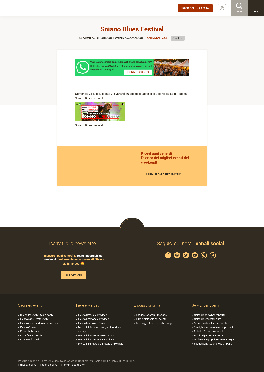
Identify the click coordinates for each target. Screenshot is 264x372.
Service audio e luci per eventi (210, 323)
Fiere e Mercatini (89, 305)
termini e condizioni (74, 364)
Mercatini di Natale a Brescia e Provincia (100, 343)
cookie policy (49, 364)
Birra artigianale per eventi (151, 319)
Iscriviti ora (74, 275)
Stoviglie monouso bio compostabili (214, 327)
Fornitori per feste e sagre (208, 335)
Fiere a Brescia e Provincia (93, 315)
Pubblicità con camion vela (209, 331)
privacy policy (28, 364)
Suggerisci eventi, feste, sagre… (37, 315)
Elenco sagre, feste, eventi (34, 319)
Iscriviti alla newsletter (163, 174)
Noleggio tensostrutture (207, 319)
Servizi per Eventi (205, 305)
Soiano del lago (157, 38)
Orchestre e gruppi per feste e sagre (214, 339)
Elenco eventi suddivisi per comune (39, 323)
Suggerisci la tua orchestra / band (213, 343)
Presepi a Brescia (30, 331)
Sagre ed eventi (30, 305)
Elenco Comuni (28, 327)
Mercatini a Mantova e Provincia (96, 339)
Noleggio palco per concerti (209, 315)
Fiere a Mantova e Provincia (93, 323)
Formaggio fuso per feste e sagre (154, 323)
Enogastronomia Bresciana (151, 315)
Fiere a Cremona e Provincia (94, 319)
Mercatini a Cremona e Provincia (96, 335)
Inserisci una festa (195, 8)
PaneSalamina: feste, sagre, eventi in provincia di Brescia (28, 8)
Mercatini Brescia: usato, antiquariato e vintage (100, 329)
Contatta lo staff (29, 339)
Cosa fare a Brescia (31, 335)
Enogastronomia (147, 305)
